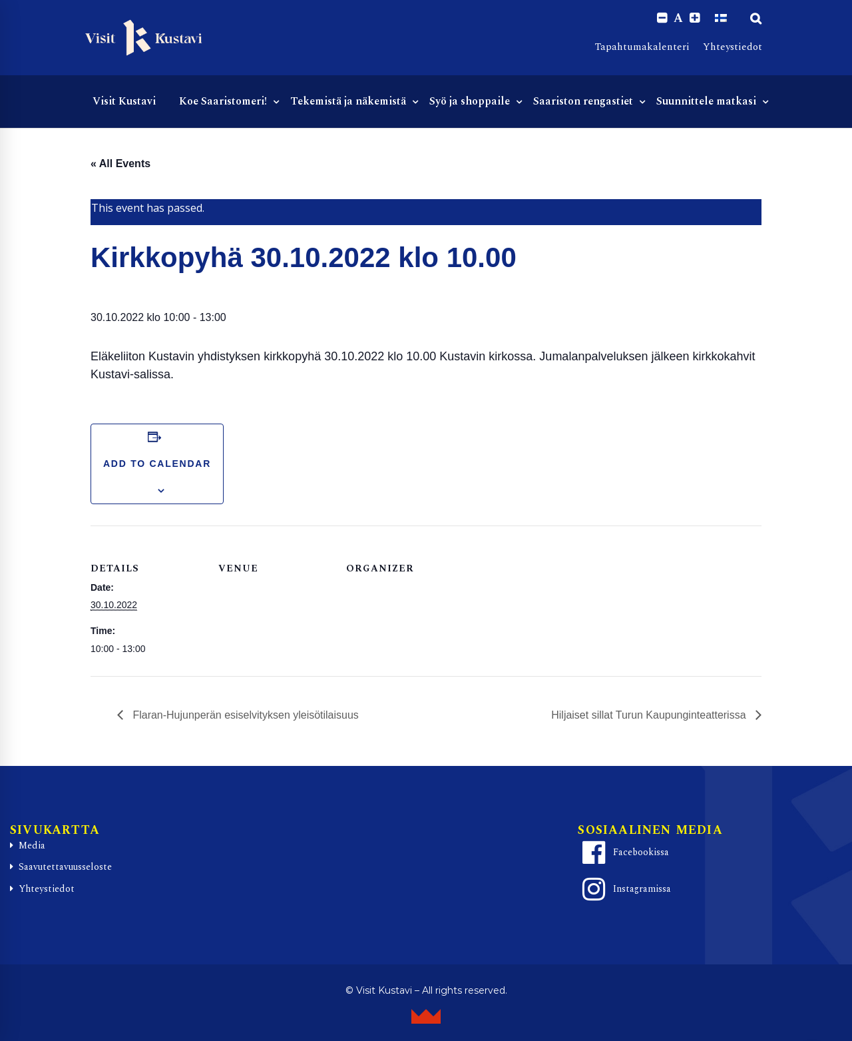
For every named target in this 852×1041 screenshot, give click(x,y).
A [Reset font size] (678, 19)
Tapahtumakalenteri (642, 47)
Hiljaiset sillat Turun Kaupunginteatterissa (650, 715)
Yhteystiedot (732, 47)
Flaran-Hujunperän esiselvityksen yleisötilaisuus (244, 715)
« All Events (120, 163)
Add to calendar (157, 463)
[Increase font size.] (695, 18)
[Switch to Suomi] (721, 18)
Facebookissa (623, 852)
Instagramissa (624, 889)
